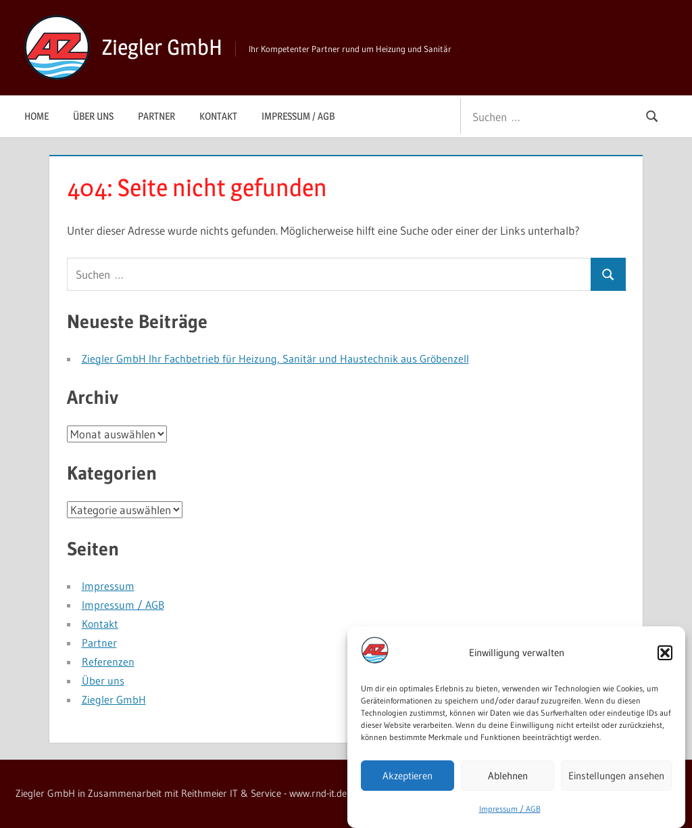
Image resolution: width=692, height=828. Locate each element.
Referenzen (108, 661)
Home (36, 116)
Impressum (108, 586)
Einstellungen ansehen (616, 779)
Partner (156, 116)
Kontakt (218, 116)
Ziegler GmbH (162, 47)
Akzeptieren (407, 779)
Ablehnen (508, 779)
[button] (665, 656)
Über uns (93, 116)
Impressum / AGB (510, 812)
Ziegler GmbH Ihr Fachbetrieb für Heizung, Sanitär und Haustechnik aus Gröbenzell (275, 358)
